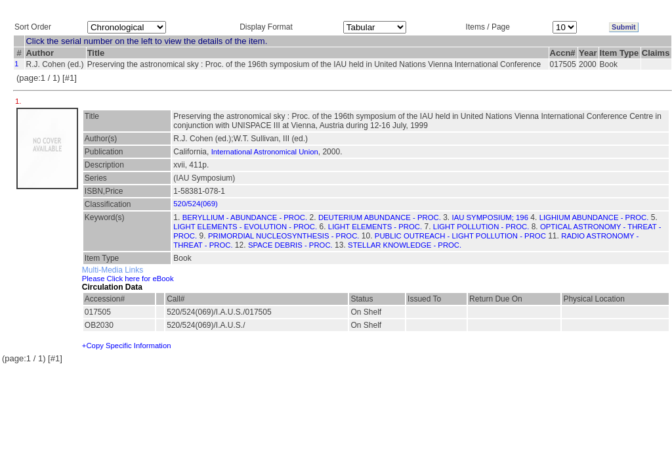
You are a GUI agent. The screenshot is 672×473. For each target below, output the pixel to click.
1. (19, 101)
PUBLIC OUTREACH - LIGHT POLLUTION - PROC (460, 236)
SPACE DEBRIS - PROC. (290, 245)
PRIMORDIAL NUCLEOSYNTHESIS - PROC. (284, 236)
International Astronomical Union (264, 152)
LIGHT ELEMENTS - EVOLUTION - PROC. (245, 227)
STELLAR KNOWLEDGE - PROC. (404, 245)
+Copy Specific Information (126, 345)
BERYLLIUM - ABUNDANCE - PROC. (245, 217)
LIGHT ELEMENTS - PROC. (375, 227)
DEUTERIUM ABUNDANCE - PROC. (379, 217)
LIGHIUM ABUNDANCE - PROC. (594, 217)
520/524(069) (195, 204)
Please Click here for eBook (128, 278)
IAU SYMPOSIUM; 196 (490, 217)
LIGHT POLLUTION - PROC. (481, 227)
